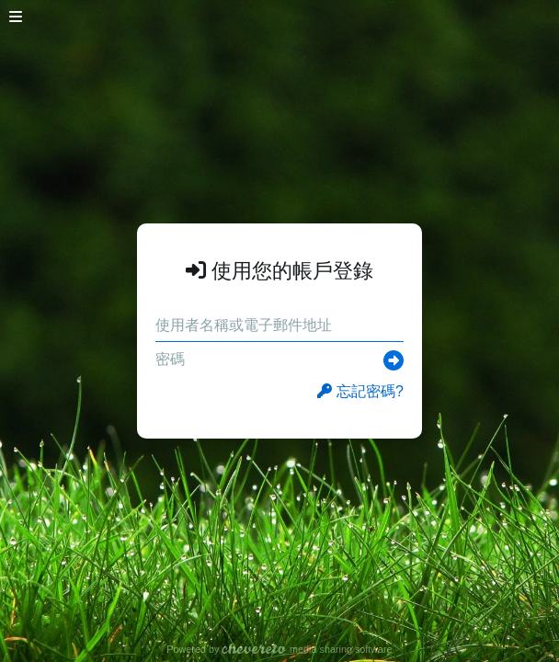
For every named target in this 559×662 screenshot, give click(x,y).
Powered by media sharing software (279, 649)
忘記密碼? (360, 391)
